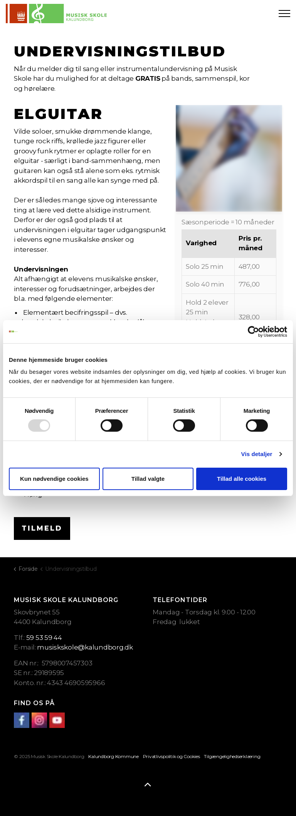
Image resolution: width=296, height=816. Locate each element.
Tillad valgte (148, 478)
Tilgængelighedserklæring (232, 756)
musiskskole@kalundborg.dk (85, 647)
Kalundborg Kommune (113, 756)
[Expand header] (284, 13)
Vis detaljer (256, 454)
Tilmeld (42, 528)
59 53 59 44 (44, 637)
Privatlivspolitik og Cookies (171, 756)
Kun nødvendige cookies (54, 478)
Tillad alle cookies (241, 478)
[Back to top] (148, 785)
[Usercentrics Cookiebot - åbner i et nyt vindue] (253, 331)
